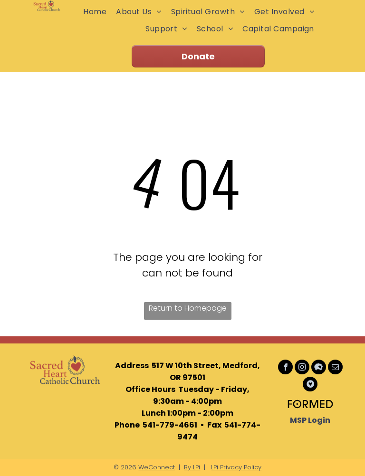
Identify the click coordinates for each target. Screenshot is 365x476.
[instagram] (302, 368)
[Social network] (318, 368)
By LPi (192, 467)
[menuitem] (94, 11)
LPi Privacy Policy (236, 467)
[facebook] (285, 368)
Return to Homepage (188, 308)
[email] (335, 368)
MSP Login (310, 420)
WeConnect (156, 467)
